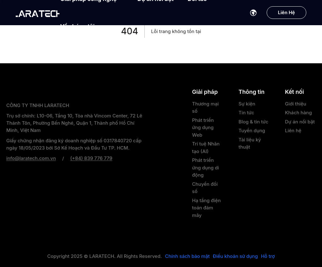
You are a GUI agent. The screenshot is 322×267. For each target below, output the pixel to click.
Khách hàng (298, 113)
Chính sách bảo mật (187, 256)
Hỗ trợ (268, 256)
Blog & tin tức (254, 122)
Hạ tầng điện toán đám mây (206, 207)
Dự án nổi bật (300, 122)
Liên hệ (293, 131)
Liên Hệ (286, 12)
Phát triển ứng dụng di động (205, 167)
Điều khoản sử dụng (235, 256)
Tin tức (246, 113)
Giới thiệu (295, 104)
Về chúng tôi (81, 26)
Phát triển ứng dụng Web (203, 127)
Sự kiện (247, 104)
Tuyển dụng (252, 131)
